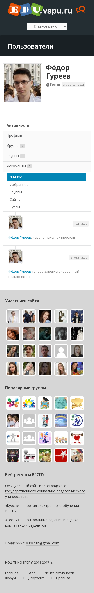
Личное (16, 177)
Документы (19, 166)
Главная (11, 573)
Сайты (15, 199)
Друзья (16, 145)
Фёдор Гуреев (58, 72)
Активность (18, 125)
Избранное (19, 184)
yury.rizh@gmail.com (42, 543)
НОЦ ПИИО (13, 562)
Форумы (11, 578)
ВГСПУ (28, 562)
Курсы (15, 207)
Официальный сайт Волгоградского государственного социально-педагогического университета (45, 491)
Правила (63, 578)
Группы (16, 155)
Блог (31, 573)
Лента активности (59, 573)
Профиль (14, 135)
